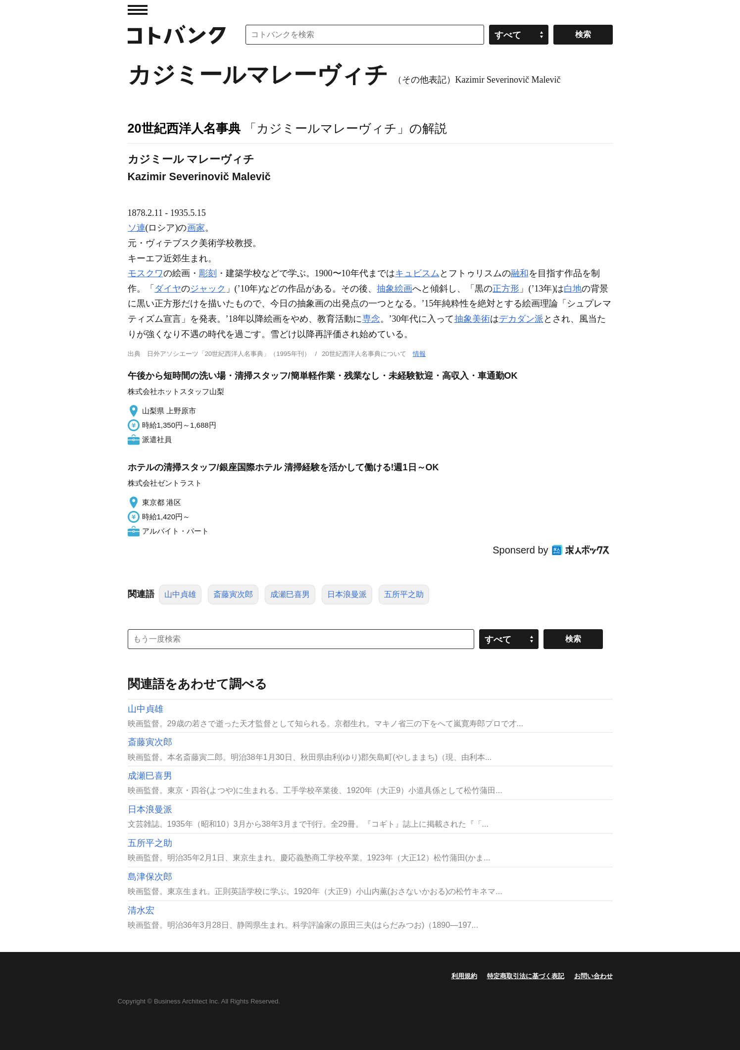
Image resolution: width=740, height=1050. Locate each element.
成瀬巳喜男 (290, 594)
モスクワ (145, 273)
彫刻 (208, 273)
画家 (196, 228)
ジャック (208, 289)
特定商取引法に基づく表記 (525, 976)
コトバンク (177, 35)
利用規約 (464, 976)
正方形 (506, 289)
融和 (520, 273)
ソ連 (137, 228)
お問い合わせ (593, 976)
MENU (138, 10)
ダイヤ (167, 289)
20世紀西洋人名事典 (184, 128)
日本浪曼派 (347, 594)
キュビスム (417, 273)
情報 (419, 353)
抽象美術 (472, 319)
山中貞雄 (180, 594)
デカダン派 (521, 319)
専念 (371, 319)
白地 (573, 289)
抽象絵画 (394, 289)
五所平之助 (404, 594)
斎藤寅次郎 (233, 594)
